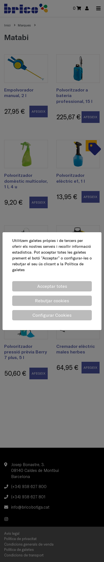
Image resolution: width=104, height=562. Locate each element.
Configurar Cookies (52, 315)
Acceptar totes (52, 286)
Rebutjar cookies (52, 300)
